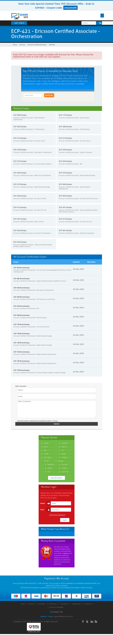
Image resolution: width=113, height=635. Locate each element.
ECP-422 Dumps (20, 231)
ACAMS (64, 469)
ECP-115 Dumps (65, 116)
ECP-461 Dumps (65, 231)
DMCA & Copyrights (56, 608)
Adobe (46, 444)
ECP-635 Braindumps (22, 288)
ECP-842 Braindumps (22, 297)
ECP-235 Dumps (20, 150)
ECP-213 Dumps (20, 139)
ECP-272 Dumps (20, 162)
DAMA (50, 469)
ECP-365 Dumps (20, 173)
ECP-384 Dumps (65, 185)
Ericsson (22, 45)
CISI (49, 473)
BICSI (46, 448)
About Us (32, 605)
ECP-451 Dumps (20, 219)
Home (15, 45)
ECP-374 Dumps (20, 185)
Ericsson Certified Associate (37, 45)
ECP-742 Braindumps (22, 334)
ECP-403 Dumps (65, 196)
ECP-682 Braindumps (22, 316)
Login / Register (19, 23)
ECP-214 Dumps (65, 139)
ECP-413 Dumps (65, 219)
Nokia (64, 455)
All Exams (42, 605)
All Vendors (53, 605)
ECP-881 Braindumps (22, 279)
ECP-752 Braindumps (22, 352)
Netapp (60, 462)
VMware (64, 458)
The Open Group (47, 460)
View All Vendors (56, 479)
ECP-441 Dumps (65, 208)
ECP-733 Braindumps (22, 325)
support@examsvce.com (63, 617)
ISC (63, 451)
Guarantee (64, 605)
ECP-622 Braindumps (22, 307)
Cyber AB (65, 473)
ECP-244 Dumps (65, 150)
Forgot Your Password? (57, 516)
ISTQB (46, 455)
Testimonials (76, 605)
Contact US (88, 605)
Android (64, 444)
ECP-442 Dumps (20, 243)
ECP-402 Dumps (20, 196)
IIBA (45, 451)
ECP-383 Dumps (20, 116)
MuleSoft (51, 465)
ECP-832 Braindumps (22, 268)
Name (42, 504)
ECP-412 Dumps (20, 208)
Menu (100, 15)
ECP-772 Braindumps (22, 371)
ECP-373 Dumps (65, 173)
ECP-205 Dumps (20, 127)
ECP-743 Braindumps (22, 343)
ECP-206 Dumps (65, 127)
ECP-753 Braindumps (22, 362)
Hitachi (64, 448)
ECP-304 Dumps (65, 162)
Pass (42, 510)
